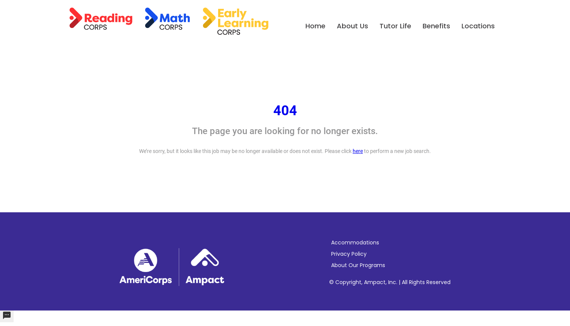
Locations (478, 26)
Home (315, 26)
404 (285, 111)
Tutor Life (395, 26)
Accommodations (355, 242)
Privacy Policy (349, 254)
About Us (352, 26)
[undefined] (7, 316)
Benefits (436, 26)
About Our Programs (358, 265)
